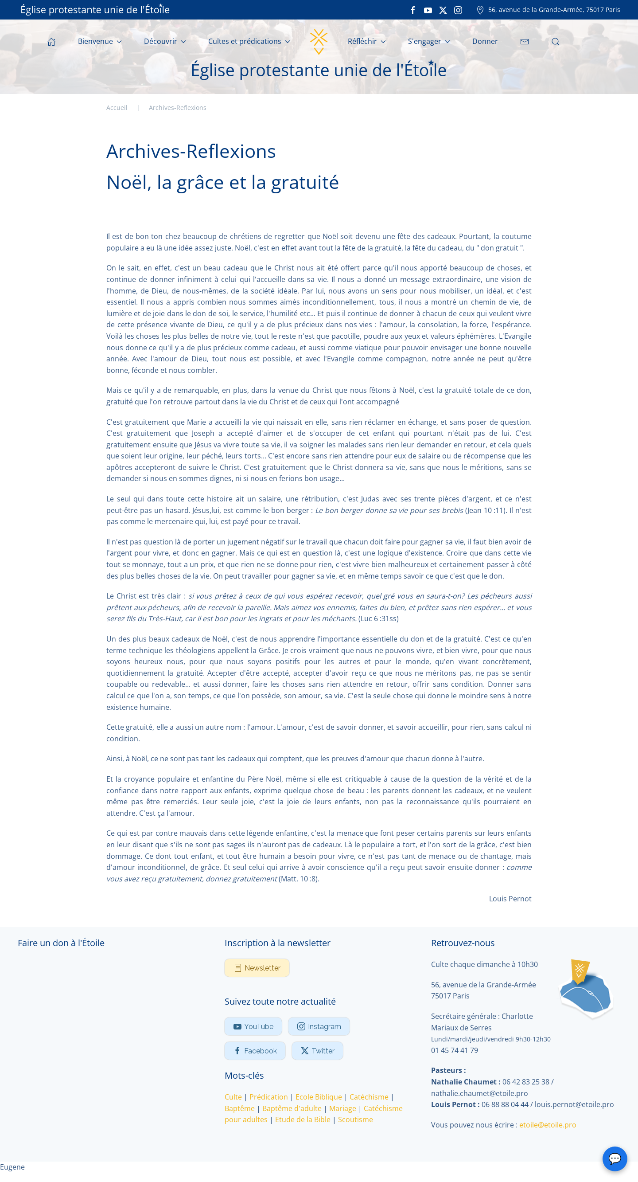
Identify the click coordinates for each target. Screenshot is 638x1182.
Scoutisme (355, 1119)
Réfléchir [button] (367, 41)
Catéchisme (369, 1097)
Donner (485, 41)
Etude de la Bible (303, 1119)
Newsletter (256, 967)
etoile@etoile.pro (547, 1125)
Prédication (268, 1097)
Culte (233, 1097)
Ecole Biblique (319, 1097)
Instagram (319, 1026)
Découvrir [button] (165, 41)
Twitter (317, 1050)
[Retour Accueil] (319, 42)
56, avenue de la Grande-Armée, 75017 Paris (548, 9)
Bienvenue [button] (100, 41)
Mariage (342, 1108)
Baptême (240, 1108)
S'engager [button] (429, 41)
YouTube (253, 1026)
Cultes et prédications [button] (249, 41)
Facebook (255, 1050)
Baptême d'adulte (292, 1108)
